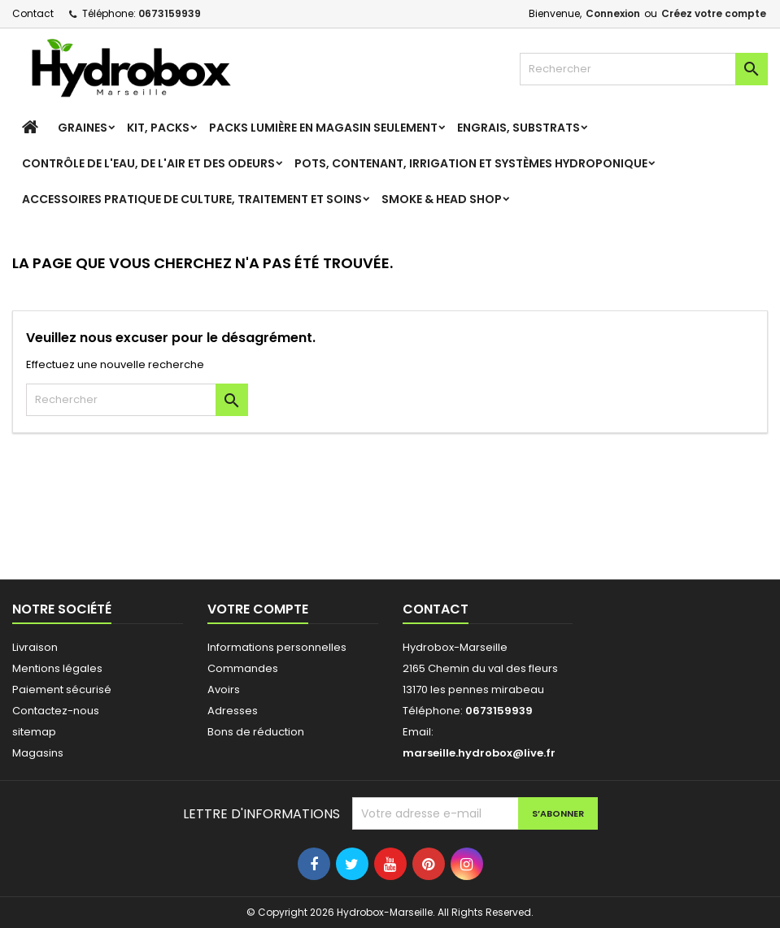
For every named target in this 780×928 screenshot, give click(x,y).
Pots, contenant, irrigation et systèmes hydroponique (470, 163)
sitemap (34, 731)
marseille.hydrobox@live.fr (479, 753)
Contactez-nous (55, 710)
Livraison (35, 647)
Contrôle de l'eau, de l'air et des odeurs (148, 163)
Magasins (37, 753)
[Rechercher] (644, 69)
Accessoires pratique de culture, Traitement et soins (192, 199)
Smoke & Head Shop (441, 199)
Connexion (613, 13)
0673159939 (169, 13)
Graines (82, 127)
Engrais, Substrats (518, 127)
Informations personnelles (276, 647)
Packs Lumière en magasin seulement (323, 127)
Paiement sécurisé (61, 689)
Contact (33, 13)
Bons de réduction (255, 731)
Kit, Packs (158, 127)
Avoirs (223, 689)
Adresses (232, 710)
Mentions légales (57, 668)
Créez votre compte (713, 13)
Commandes (242, 668)
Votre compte (257, 609)
